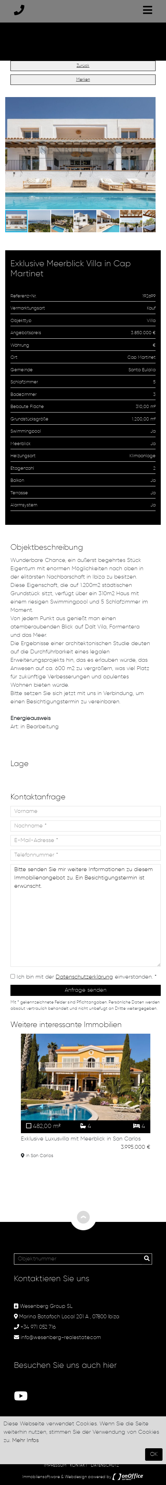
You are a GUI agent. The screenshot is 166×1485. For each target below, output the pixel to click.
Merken (83, 80)
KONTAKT (78, 1466)
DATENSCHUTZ (105, 1466)
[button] (149, 103)
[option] (86, 1098)
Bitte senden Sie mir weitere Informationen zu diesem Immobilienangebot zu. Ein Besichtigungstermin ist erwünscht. (85, 915)
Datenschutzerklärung (84, 977)
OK (154, 1454)
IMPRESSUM (55, 1466)
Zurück (83, 66)
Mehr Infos (25, 1440)
